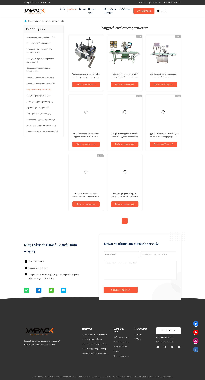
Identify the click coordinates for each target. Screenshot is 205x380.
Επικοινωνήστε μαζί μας (120, 356)
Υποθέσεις (138, 334)
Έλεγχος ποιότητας (120, 347)
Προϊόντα (71, 9)
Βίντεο (82, 9)
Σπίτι (62, 9)
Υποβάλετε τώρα (120, 289)
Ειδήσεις (137, 339)
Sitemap (116, 351)
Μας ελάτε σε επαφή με (110, 11)
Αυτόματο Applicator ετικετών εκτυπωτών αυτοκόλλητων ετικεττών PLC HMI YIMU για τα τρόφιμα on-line (86, 196)
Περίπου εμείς (92, 11)
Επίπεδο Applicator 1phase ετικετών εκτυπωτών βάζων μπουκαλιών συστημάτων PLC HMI (163, 77)
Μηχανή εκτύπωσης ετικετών (53, 21)
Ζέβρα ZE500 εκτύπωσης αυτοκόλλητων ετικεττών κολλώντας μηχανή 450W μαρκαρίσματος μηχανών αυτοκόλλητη (163, 137)
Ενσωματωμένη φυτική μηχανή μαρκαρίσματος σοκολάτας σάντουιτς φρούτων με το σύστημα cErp (124, 196)
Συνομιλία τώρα (144, 10)
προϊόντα (36, 21)
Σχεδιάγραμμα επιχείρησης (121, 337)
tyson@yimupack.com (38, 268)
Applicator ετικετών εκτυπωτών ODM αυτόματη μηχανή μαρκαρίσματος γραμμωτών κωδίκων (86, 77)
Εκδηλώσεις (125, 9)
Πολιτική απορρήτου (40, 376)
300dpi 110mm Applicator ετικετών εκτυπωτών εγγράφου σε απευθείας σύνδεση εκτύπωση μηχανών (125, 137)
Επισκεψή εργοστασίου (121, 342)
